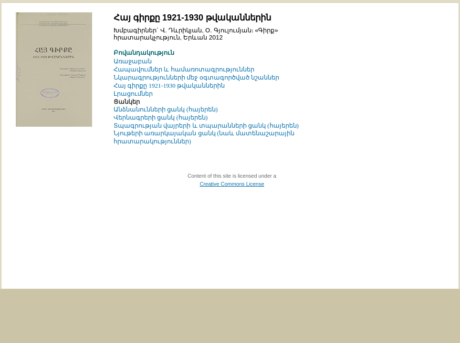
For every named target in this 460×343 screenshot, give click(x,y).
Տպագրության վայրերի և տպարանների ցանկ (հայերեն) (206, 125)
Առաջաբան (133, 61)
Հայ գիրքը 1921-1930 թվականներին (169, 85)
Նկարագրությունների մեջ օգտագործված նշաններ (196, 77)
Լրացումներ (133, 93)
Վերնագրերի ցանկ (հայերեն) (161, 117)
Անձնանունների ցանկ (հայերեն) (166, 109)
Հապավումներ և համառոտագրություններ (184, 69)
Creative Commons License (231, 184)
